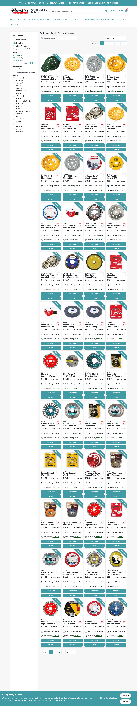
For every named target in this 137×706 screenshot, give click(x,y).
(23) (18, 88)
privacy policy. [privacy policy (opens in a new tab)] (7, 701)
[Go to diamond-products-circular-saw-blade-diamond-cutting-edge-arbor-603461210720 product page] (94, 227)
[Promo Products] (14, 39)
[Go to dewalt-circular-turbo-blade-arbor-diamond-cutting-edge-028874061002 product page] (50, 474)
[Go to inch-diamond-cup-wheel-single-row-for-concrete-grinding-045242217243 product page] (116, 227)
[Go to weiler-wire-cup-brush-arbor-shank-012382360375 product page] (72, 227)
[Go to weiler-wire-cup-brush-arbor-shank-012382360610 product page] (50, 326)
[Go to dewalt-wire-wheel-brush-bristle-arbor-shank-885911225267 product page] (94, 573)
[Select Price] (31, 63)
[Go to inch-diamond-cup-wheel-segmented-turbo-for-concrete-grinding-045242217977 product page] (94, 78)
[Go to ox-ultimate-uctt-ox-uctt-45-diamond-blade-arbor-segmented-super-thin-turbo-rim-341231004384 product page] (116, 623)
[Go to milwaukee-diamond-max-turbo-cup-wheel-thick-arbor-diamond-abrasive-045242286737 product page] (50, 127)
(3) (18, 116)
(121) (19, 78)
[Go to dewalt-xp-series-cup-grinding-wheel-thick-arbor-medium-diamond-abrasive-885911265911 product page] (72, 78)
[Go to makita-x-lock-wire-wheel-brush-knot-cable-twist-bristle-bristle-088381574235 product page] (50, 425)
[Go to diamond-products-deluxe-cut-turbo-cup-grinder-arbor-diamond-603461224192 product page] (50, 276)
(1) (18, 124)
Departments (20, 19)
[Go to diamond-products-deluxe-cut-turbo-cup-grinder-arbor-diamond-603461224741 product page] (94, 127)
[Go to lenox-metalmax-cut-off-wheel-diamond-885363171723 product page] (94, 623)
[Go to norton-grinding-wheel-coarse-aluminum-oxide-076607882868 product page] (94, 326)
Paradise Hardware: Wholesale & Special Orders (98, 19)
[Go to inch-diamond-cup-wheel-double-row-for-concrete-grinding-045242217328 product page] (72, 177)
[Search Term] (79, 11)
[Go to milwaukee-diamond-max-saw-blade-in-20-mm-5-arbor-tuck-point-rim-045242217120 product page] (116, 326)
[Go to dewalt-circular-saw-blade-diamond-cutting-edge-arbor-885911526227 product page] (94, 425)
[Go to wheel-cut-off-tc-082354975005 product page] (72, 375)
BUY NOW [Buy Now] (51, 100)
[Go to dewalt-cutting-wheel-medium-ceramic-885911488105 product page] (72, 623)
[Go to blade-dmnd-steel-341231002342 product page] (94, 474)
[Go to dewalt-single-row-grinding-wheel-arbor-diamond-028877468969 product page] (50, 177)
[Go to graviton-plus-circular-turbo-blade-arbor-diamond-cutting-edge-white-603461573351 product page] (94, 276)
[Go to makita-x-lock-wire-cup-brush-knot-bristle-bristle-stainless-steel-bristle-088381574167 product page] (94, 375)
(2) (19, 119)
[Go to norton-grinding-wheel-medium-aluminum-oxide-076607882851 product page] (72, 326)
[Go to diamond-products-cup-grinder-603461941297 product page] (50, 78)
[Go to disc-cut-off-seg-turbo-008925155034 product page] (94, 524)
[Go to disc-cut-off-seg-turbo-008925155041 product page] (50, 375)
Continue (125, 696)
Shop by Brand (33, 19)
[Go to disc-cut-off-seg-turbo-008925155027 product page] (50, 623)
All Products (19, 43)
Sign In (112, 11)
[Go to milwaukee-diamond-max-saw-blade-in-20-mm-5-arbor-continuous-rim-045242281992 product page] (116, 524)
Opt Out (125, 702)
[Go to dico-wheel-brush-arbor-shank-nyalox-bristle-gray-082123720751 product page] (116, 474)
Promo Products (20, 39)
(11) (19, 103)
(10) (18, 106)
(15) (19, 98)
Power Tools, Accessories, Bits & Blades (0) (28, 72)
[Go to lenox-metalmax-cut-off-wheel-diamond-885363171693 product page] (72, 573)
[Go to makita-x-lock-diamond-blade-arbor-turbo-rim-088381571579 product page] (72, 425)
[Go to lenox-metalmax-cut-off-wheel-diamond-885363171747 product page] (94, 177)
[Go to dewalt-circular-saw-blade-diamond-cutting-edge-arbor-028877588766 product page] (116, 177)
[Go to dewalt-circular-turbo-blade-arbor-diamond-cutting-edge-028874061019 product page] (72, 474)
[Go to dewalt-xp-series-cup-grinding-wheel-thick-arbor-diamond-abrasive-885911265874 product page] (116, 127)
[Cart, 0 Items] (126, 11)
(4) (20, 114)
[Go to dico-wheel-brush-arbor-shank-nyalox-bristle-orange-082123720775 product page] (50, 524)
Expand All (25, 69)
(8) (17, 108)
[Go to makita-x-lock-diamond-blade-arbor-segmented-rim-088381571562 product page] (50, 573)
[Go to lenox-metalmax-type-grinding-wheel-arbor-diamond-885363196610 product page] (50, 227)
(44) (19, 83)
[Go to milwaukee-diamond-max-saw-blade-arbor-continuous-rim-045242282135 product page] (72, 127)
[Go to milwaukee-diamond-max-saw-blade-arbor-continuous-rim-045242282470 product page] (116, 276)
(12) (23, 101)
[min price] (17, 63)
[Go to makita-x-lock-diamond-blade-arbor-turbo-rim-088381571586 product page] (116, 425)
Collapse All (16, 69)
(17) (20, 91)
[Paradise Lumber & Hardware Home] (19, 11)
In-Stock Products (21, 46)
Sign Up (120, 11)
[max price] (25, 63)
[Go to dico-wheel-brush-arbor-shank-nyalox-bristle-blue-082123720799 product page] (72, 524)
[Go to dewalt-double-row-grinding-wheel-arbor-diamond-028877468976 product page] (116, 78)
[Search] (106, 11)
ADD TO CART (51, 96)
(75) (19, 80)
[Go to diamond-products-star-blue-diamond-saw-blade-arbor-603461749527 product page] (72, 276)
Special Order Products (23, 48)
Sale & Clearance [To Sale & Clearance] (45, 19)
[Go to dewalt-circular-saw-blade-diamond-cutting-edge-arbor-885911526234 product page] (116, 375)
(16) (19, 93)
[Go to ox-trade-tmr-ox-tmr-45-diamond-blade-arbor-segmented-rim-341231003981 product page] (116, 573)
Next (123, 43)
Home (12, 19)
